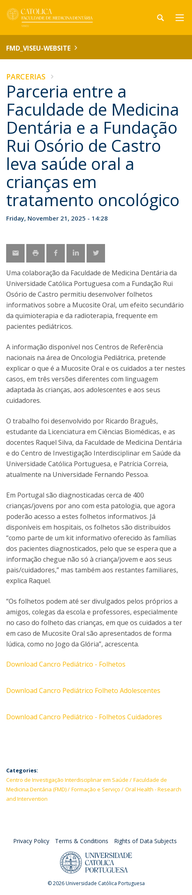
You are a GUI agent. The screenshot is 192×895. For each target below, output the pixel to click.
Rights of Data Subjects (145, 841)
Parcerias (26, 76)
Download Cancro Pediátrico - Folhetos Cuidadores (84, 716)
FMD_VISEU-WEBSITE (38, 48)
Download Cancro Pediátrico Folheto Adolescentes (83, 690)
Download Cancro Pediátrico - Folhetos (66, 664)
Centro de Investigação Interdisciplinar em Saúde (67, 779)
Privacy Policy (31, 841)
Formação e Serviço (95, 789)
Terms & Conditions (81, 841)
